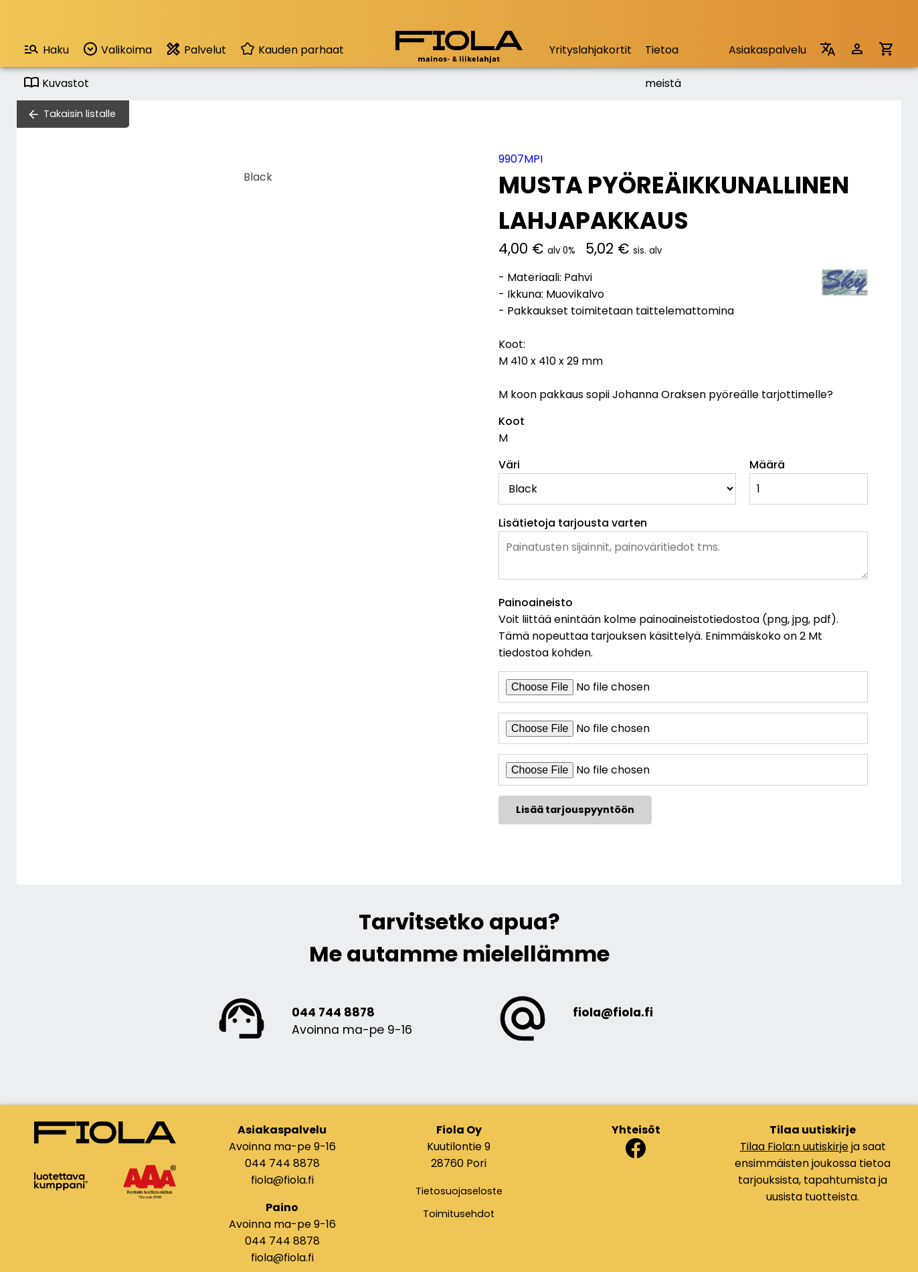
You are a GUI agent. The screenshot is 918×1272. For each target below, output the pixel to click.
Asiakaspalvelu (767, 50)
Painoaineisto (535, 602)
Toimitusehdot (458, 1213)
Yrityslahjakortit (590, 50)
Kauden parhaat (292, 50)
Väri (509, 464)
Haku (46, 49)
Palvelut (195, 49)
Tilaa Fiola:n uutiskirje (794, 1146)
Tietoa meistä (663, 54)
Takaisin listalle (79, 113)
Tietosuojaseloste (459, 1191)
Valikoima (117, 49)
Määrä (767, 464)
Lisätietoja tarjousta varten (572, 523)
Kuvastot (56, 83)
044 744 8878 (333, 1012)
